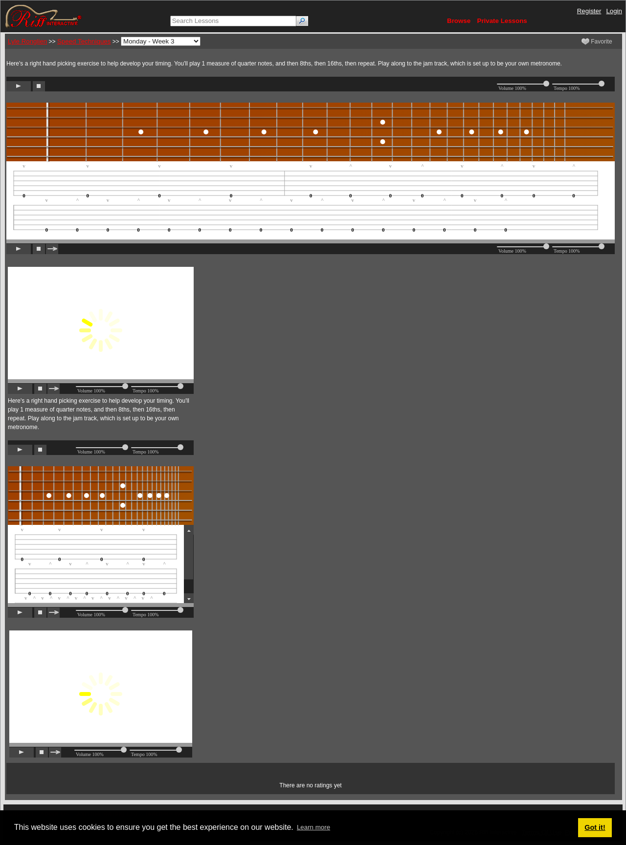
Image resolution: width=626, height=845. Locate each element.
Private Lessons (502, 20)
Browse (458, 20)
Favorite (596, 41)
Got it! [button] (594, 827)
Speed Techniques (84, 41)
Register (589, 11)
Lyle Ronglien (27, 41)
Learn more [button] (313, 827)
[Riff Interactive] (43, 16)
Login (614, 11)
